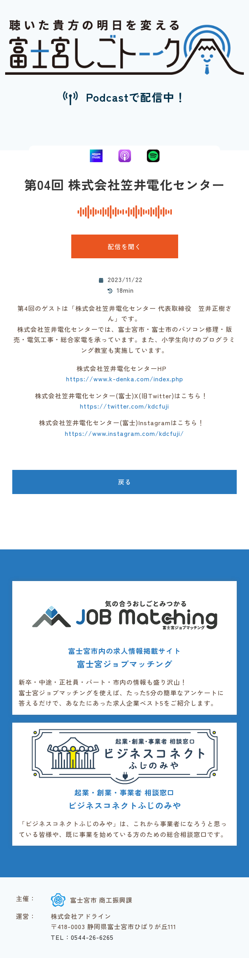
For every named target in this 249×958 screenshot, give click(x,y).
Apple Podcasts (124, 156)
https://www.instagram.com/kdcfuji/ (124, 433)
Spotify (153, 156)
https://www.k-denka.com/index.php (124, 378)
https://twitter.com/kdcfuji (124, 406)
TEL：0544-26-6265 (82, 937)
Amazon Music (96, 156)
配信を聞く (124, 246)
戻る (124, 482)
